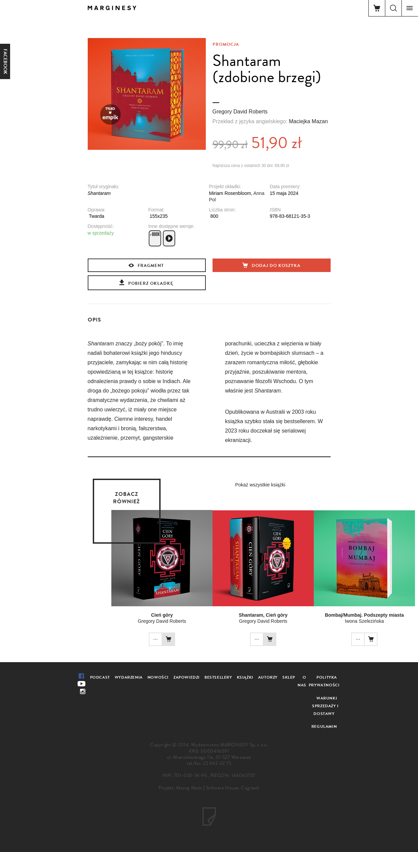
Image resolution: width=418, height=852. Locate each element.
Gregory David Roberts (240, 111)
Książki (245, 677)
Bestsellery (218, 677)
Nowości (158, 677)
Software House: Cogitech (232, 787)
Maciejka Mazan (308, 121)
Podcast (100, 677)
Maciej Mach (189, 787)
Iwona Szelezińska (364, 621)
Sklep (288, 677)
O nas (302, 681)
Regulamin (324, 726)
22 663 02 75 (217, 763)
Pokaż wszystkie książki (260, 484)
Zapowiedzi (186, 677)
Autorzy (268, 677)
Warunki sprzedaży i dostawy (325, 706)
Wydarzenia (129, 677)
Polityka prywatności (324, 681)
